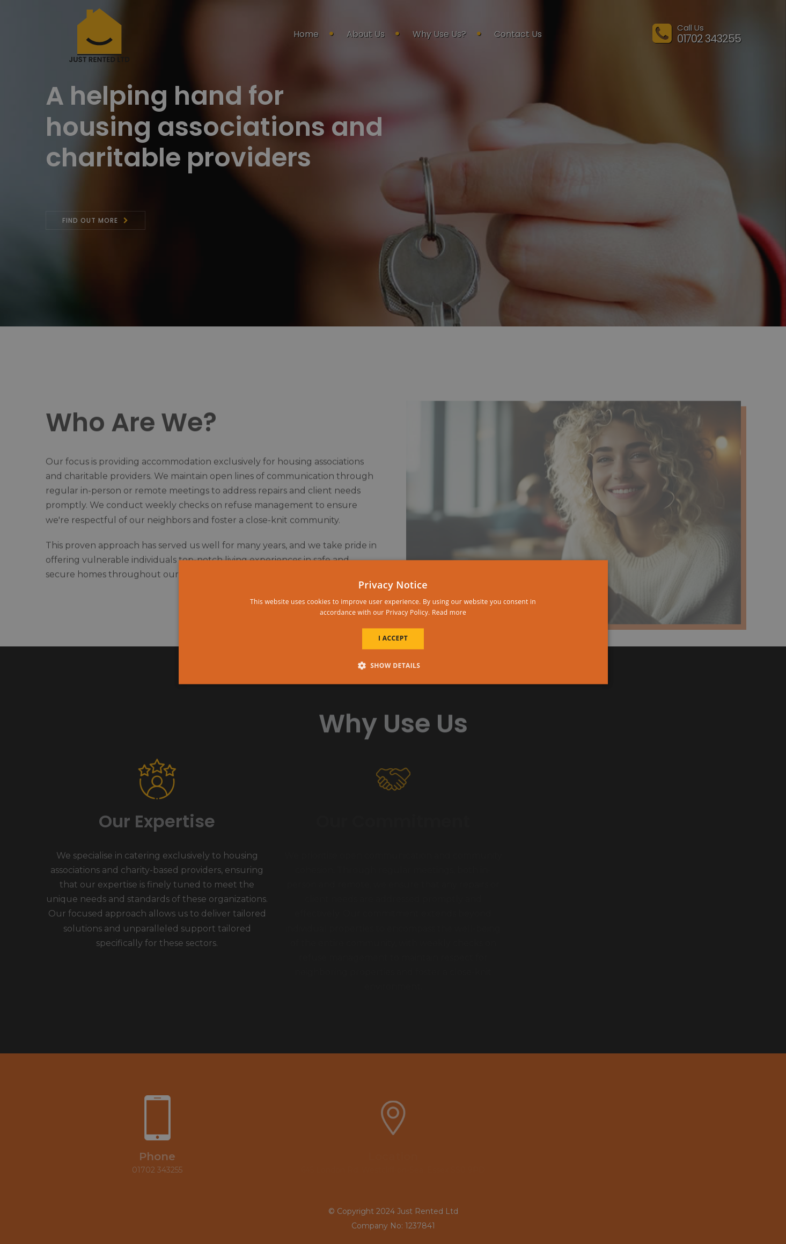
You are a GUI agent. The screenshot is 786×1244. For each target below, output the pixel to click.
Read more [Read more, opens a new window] (449, 612)
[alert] (393, 622)
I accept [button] (393, 638)
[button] (393, 665)
